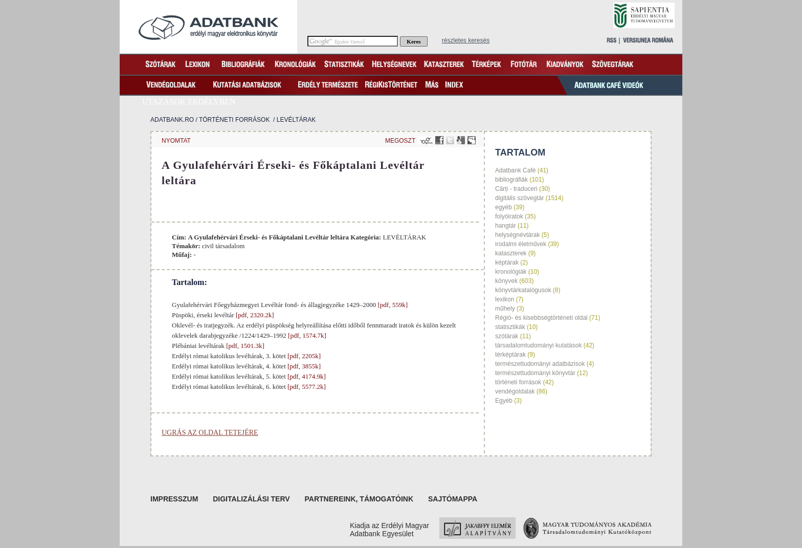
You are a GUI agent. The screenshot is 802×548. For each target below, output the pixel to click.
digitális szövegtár (519, 198)
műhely (505, 308)
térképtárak (510, 354)
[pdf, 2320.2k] (254, 315)
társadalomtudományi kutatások (538, 345)
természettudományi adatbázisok (540, 363)
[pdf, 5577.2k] (306, 386)
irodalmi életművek (520, 244)
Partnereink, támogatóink (359, 499)
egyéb (503, 207)
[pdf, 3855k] (303, 366)
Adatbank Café (515, 170)
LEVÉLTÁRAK (296, 119)
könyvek (506, 280)
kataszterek (510, 253)
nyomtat (176, 140)
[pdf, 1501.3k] (244, 345)
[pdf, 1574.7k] (306, 335)
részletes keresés (465, 40)
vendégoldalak (514, 391)
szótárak (506, 336)
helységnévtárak (517, 234)
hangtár (505, 225)
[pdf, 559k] (392, 305)
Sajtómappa (452, 499)
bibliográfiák (511, 179)
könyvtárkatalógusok (523, 290)
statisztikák (510, 327)
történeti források (234, 119)
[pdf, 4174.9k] (306, 376)
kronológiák (510, 271)
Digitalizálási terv (251, 499)
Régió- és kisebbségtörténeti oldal (541, 317)
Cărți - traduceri (516, 188)
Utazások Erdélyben (188, 101)
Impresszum (174, 499)
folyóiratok (509, 216)
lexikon (504, 299)
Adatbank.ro (172, 119)
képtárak (507, 262)
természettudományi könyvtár (535, 373)
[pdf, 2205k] (303, 356)
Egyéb (504, 400)
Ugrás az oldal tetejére (210, 432)
